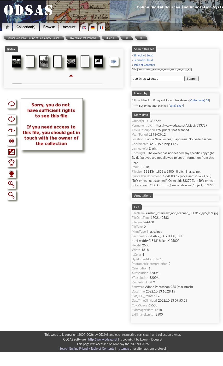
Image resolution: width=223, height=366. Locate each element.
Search (191, 78)
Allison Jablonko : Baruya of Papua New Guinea (33, 38)
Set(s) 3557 (176, 105)
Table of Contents (144, 64)
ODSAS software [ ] (91, 339)
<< (126, 38)
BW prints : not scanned (83, 38)
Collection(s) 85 (199, 100)
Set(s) (150, 55)
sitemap (123, 348)
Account (69, 27)
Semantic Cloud (143, 59)
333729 (110, 38)
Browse (49, 27)
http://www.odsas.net (102, 339)
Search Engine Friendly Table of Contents (86, 348)
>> (141, 38)
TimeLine (139, 55)
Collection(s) (26, 27)
